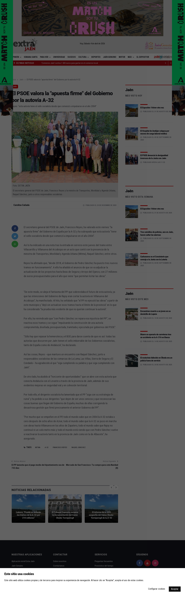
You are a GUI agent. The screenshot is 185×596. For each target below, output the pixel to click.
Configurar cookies (156, 588)
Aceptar (174, 589)
